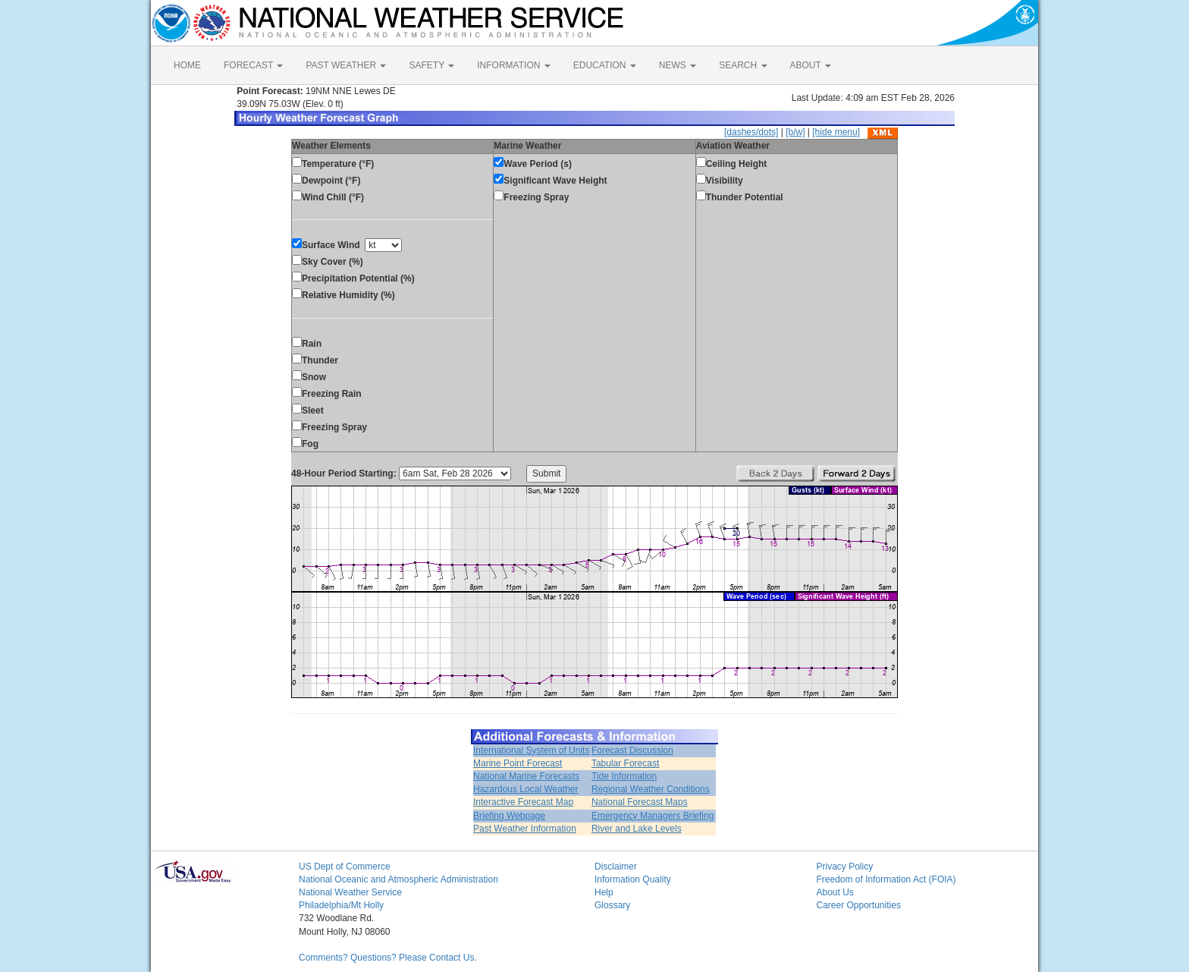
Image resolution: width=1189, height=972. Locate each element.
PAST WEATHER (346, 65)
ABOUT (810, 65)
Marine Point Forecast (517, 763)
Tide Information (624, 776)
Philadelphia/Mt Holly (341, 905)
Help (603, 892)
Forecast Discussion (632, 750)
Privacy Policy (845, 866)
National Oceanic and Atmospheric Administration (398, 879)
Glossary (612, 905)
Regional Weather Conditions (650, 789)
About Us (835, 892)
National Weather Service (350, 892)
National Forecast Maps (639, 802)
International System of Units (531, 750)
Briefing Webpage (509, 815)
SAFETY (431, 65)
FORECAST (253, 65)
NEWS (677, 65)
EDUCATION (604, 65)
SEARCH (743, 65)
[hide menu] (836, 132)
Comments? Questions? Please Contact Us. (388, 957)
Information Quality (632, 879)
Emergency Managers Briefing (652, 815)
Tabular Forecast (625, 763)
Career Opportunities (859, 905)
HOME (187, 65)
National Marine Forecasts (526, 776)
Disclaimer (615, 866)
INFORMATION (513, 65)
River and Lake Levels (636, 828)
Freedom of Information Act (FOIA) (886, 879)
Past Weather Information (524, 828)
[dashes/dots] (751, 132)
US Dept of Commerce (345, 866)
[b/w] (795, 132)
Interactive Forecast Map (523, 802)
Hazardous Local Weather (526, 789)
